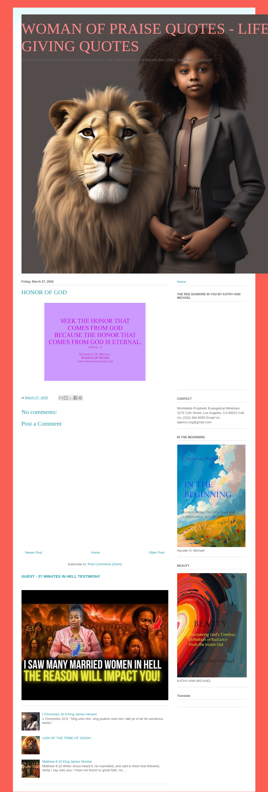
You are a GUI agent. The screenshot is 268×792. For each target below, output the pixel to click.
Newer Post (33, 552)
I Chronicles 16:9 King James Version (69, 714)
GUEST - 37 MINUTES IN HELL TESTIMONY (61, 576)
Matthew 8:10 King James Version (67, 761)
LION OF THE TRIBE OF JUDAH (66, 738)
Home (95, 552)
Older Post (156, 552)
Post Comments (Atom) (105, 564)
